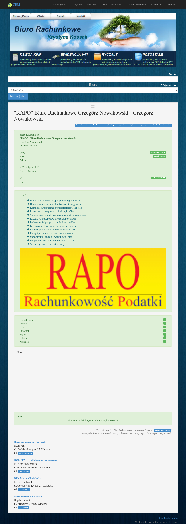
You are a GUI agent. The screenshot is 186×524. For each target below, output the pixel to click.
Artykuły (77, 4)
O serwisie (156, 4)
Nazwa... (173, 74)
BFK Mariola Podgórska (27, 478)
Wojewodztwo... (170, 85)
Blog (93, 109)
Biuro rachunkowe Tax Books (30, 442)
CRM (14, 5)
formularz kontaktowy (163, 430)
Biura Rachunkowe (112, 4)
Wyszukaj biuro (18, 96)
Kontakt (171, 4)
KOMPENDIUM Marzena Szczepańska (35, 460)
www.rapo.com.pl (158, 152)
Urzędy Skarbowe (137, 4)
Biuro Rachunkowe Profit (28, 496)
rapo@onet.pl (159, 156)
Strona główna (59, 4)
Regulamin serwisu (168, 518)
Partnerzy (92, 4)
